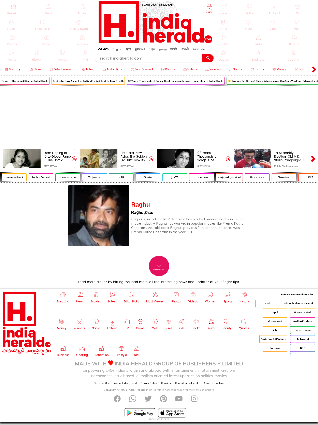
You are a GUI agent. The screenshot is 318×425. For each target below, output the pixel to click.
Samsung (275, 347)
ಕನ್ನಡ (152, 49)
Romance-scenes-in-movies (297, 294)
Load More (159, 265)
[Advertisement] (159, 116)
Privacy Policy (149, 382)
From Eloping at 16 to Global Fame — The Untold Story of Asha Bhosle (57, 156)
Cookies (166, 382)
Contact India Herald (187, 382)
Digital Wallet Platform (273, 339)
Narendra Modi (17, 177)
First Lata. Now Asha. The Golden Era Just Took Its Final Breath (92, 80)
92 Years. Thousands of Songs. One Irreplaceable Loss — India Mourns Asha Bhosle (179, 80)
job (275, 330)
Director (151, 177)
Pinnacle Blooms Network (299, 303)
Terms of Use (102, 382)
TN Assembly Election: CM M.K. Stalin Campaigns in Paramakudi (287, 156)
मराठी (173, 49)
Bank (268, 303)
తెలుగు (103, 49)
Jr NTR (178, 177)
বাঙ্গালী (184, 49)
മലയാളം (198, 49)
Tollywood (98, 177)
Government (275, 321)
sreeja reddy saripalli (233, 177)
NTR (125, 177)
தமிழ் (163, 49)
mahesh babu (71, 177)
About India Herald (125, 382)
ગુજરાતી (140, 49)
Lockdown (205, 177)
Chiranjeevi (287, 177)
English (117, 49)
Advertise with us (214, 382)
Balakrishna (261, 177)
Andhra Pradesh (44, 177)
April (275, 312)
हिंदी (128, 49)
